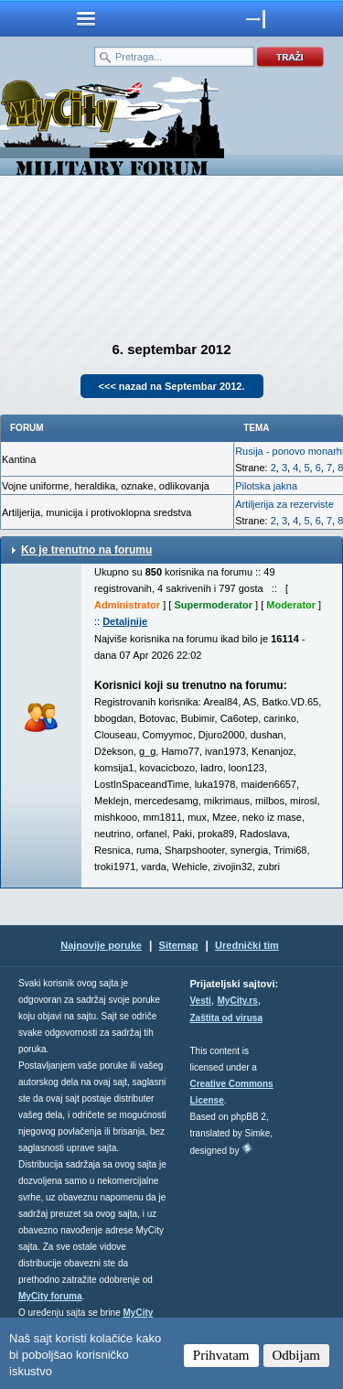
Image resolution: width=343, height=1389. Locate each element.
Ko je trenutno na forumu (86, 550)
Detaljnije (124, 621)
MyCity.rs (238, 1001)
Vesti (200, 1001)
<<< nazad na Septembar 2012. (172, 386)
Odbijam (297, 1355)
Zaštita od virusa (226, 1018)
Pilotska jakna (266, 485)
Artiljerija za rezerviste (284, 504)
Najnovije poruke (101, 945)
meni (86, 18)
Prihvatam (221, 1355)
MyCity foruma (49, 1296)
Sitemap (178, 945)
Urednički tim (247, 945)
